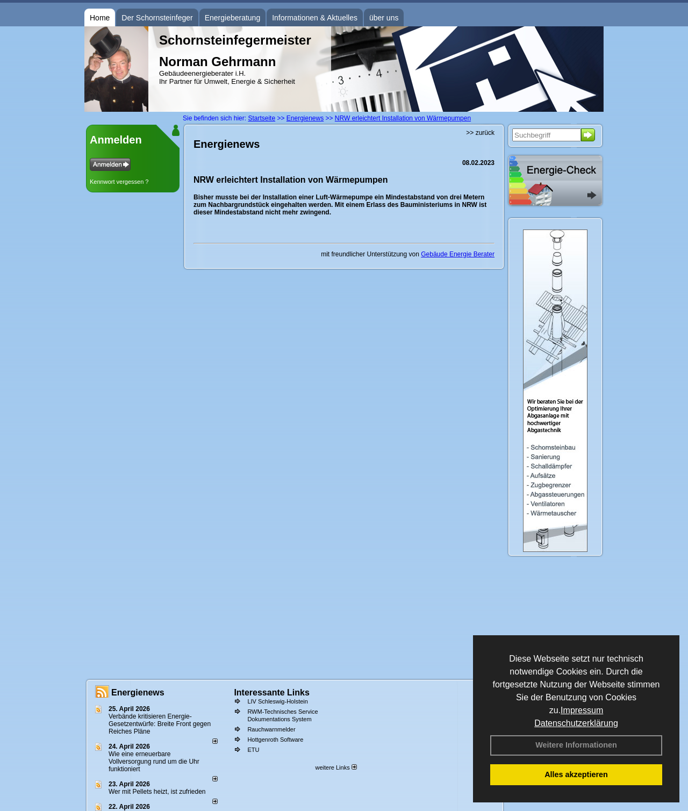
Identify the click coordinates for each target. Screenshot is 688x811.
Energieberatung (233, 17)
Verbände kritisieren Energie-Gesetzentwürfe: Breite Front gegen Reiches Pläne (160, 724)
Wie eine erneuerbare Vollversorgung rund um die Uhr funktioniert (154, 761)
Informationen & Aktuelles (314, 17)
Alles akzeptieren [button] (576, 774)
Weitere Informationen (576, 745)
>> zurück (480, 133)
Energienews (137, 692)
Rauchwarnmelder (271, 729)
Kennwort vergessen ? (119, 181)
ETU (253, 750)
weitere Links (335, 767)
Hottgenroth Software (275, 739)
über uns (383, 17)
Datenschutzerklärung (576, 723)
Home (100, 17)
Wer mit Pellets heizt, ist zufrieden (157, 791)
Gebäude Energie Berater (457, 254)
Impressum (582, 710)
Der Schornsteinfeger (156, 17)
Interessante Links (272, 692)
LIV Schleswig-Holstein (277, 701)
